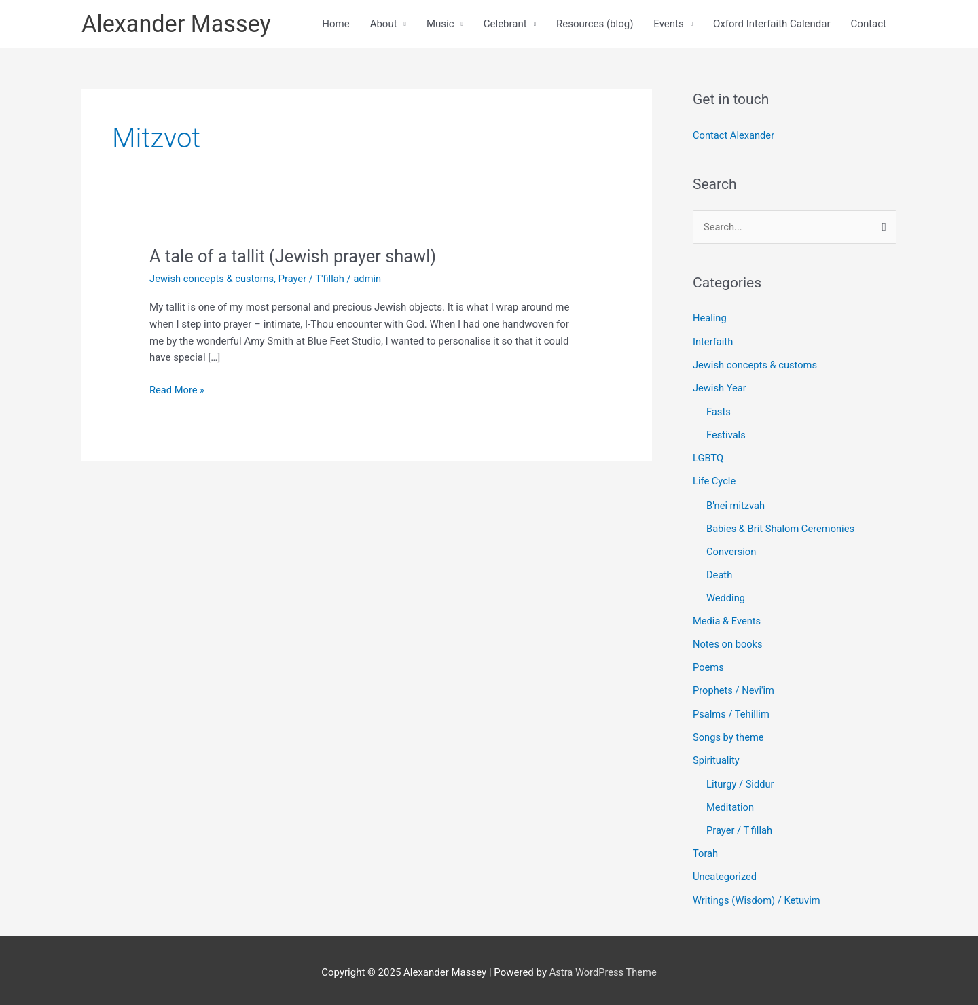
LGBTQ (708, 458)
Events (668, 24)
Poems (709, 665)
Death (719, 573)
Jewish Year (720, 389)
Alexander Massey (178, 24)
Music (440, 24)
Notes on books (728, 642)
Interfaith (713, 342)
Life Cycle (715, 481)
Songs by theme (729, 734)
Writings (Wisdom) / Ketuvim (758, 895)
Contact (868, 24)
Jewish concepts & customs (212, 280)
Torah (706, 849)
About (383, 24)
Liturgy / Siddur (741, 781)
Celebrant (505, 24)
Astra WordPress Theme (603, 968)
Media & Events (727, 620)
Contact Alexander (734, 136)
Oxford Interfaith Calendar (772, 24)
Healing (710, 319)
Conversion (731, 550)
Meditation (730, 804)
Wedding (726, 596)
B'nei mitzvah (736, 505)
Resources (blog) (594, 24)
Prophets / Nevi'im (734, 688)
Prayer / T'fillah (314, 280)
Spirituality (716, 757)
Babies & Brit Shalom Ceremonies (782, 528)
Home (335, 24)
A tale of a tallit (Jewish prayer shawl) (296, 257)
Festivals (726, 435)
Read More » (177, 390)
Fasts (718, 412)
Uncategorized (725, 872)
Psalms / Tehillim (732, 711)
